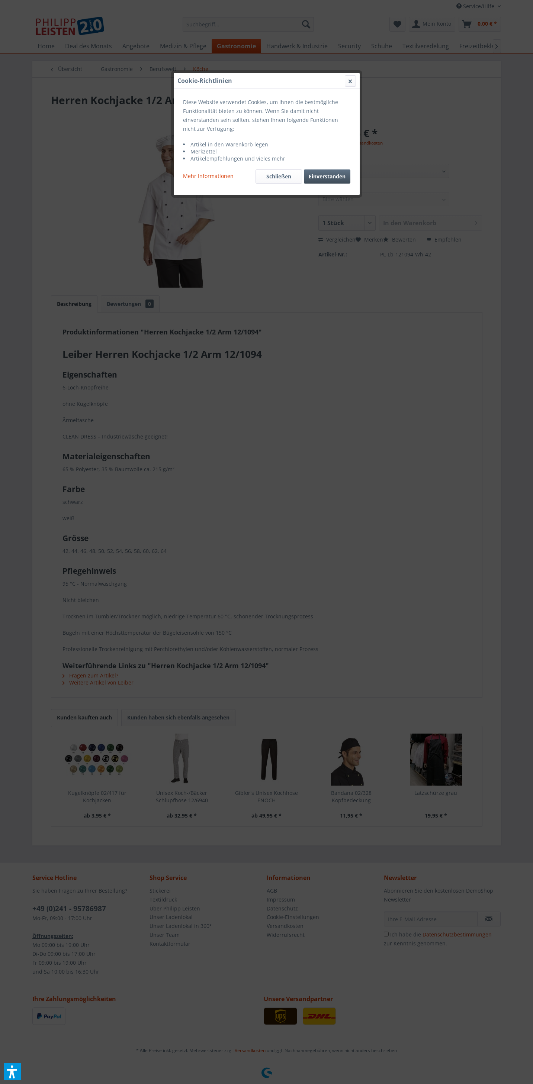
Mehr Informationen (208, 175)
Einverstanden (327, 176)
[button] (12, 1071)
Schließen (278, 176)
